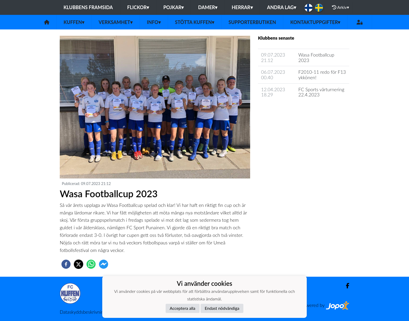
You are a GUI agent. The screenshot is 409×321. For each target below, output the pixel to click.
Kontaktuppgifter (315, 22)
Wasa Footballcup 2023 (316, 57)
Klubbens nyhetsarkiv (283, 109)
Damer (207, 7)
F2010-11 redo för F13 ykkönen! (322, 74)
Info (154, 22)
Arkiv (340, 7)
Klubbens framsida (88, 7)
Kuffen (74, 22)
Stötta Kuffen (194, 22)
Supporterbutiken (252, 22)
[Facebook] (345, 285)
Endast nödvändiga (222, 308)
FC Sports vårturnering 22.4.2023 (321, 92)
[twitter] (78, 264)
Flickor (138, 7)
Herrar (242, 7)
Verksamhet (116, 22)
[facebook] (66, 264)
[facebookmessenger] (103, 264)
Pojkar (173, 7)
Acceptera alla (182, 308)
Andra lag (281, 7)
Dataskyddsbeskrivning (83, 312)
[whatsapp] (91, 264)
